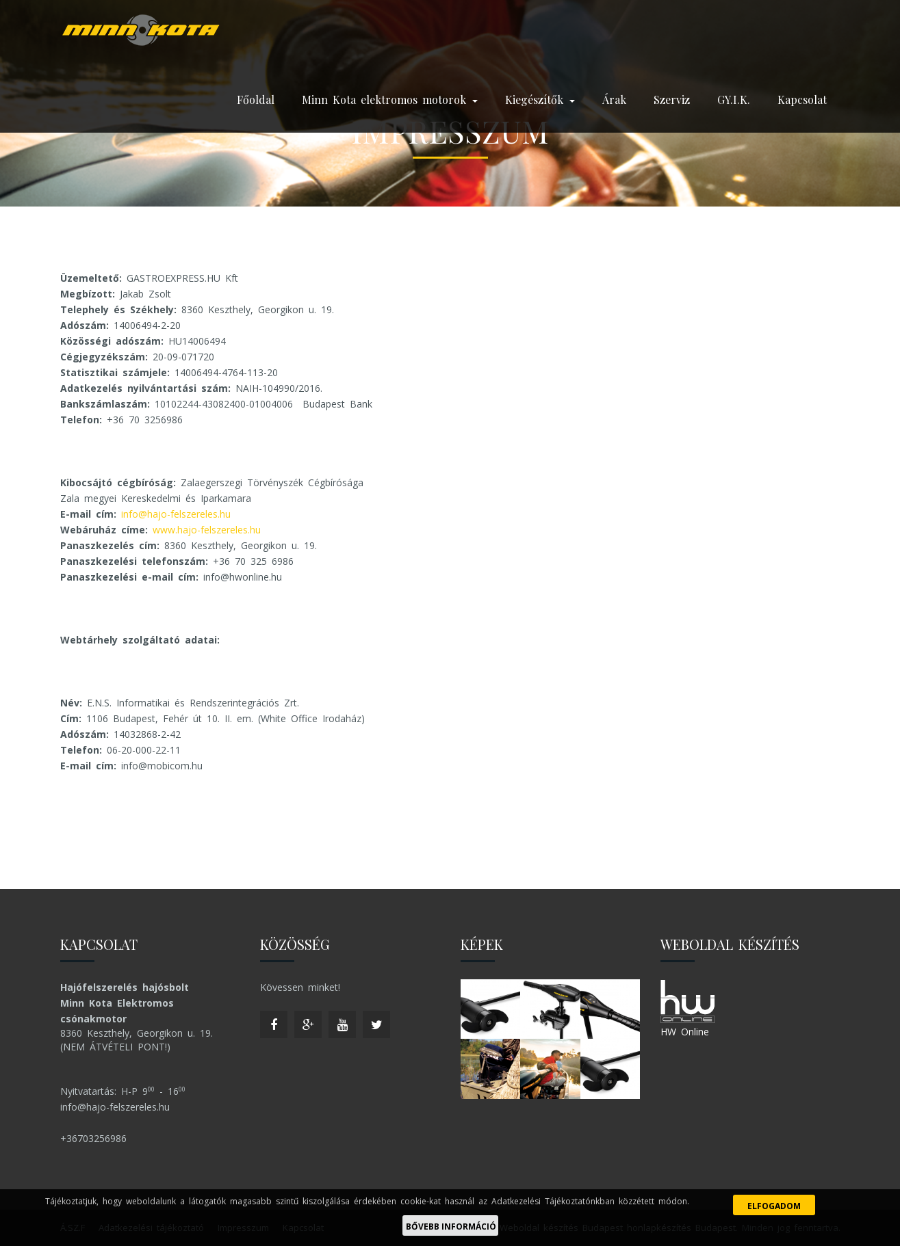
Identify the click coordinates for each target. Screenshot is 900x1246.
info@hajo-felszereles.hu (176, 513)
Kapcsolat (802, 99)
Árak (614, 99)
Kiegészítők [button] (540, 99)
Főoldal (255, 99)
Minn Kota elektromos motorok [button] (390, 99)
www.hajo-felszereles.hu (207, 529)
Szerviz (672, 99)
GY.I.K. (733, 99)
